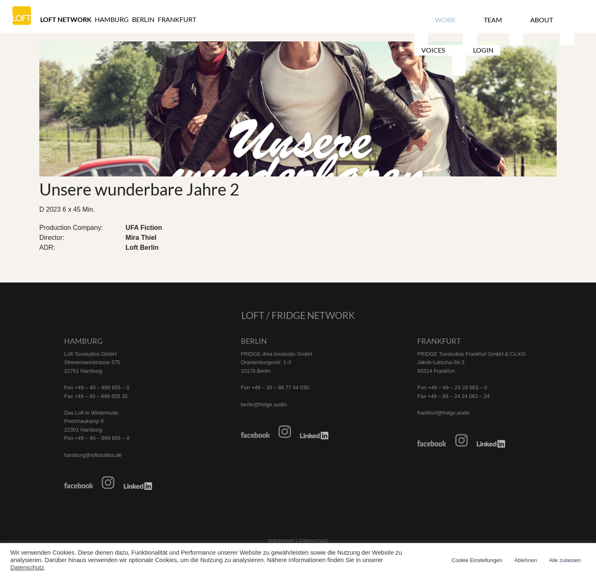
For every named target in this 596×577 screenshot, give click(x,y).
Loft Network (65, 19)
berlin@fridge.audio (264, 404)
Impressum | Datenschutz (298, 540)
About (502, 19)
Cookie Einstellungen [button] (477, 560)
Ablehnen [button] (525, 560)
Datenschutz (27, 567)
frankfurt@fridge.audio (443, 413)
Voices (539, 19)
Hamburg (112, 19)
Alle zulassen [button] (565, 560)
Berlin (143, 19)
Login (574, 19)
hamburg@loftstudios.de (93, 455)
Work (436, 19)
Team (469, 19)
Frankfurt (177, 19)
